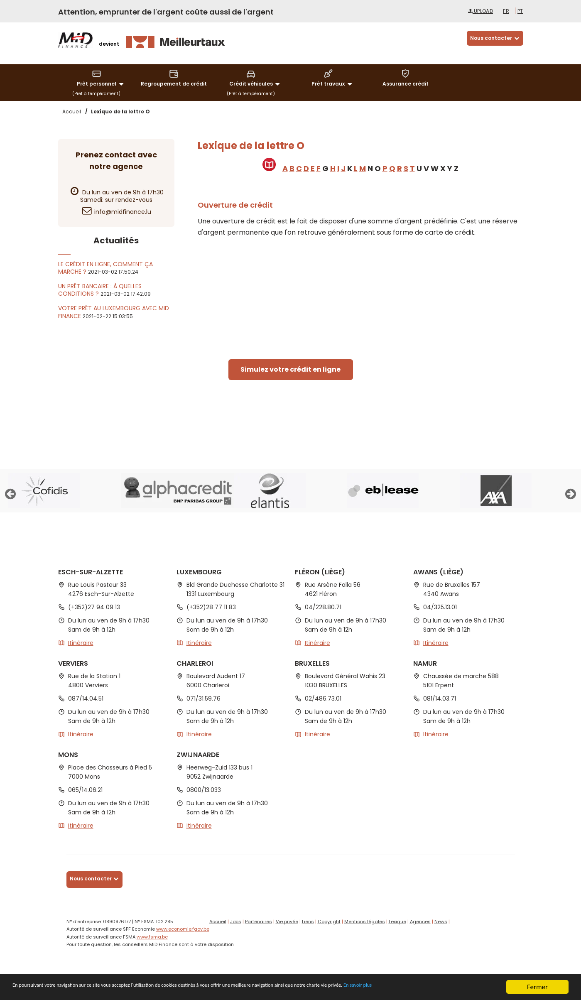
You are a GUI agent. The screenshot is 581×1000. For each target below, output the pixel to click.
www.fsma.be (152, 937)
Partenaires (258, 921)
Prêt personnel (101, 78)
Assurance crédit (405, 78)
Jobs (235, 921)
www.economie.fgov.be (182, 929)
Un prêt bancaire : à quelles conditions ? (100, 290)
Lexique (397, 921)
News (440, 921)
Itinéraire (80, 643)
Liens (308, 921)
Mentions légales (364, 921)
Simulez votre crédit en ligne (290, 369)
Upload (480, 11)
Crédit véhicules (255, 78)
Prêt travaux (332, 78)
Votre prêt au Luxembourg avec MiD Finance (113, 312)
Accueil (217, 921)
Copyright (329, 921)
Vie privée (287, 921)
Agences (420, 921)
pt (520, 11)
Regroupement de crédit (174, 78)
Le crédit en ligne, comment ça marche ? (105, 268)
